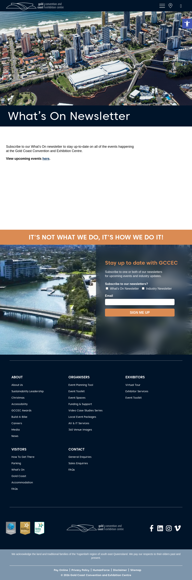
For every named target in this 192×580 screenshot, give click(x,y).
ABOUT (17, 377)
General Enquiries (80, 456)
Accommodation (22, 482)
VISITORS (18, 449)
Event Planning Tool (80, 384)
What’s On (17, 469)
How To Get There (22, 456)
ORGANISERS (79, 377)
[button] (187, 24)
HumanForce (101, 570)
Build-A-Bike (19, 416)
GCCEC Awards (21, 410)
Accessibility (19, 404)
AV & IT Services (78, 423)
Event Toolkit (76, 391)
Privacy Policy (80, 570)
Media (15, 429)
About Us (17, 384)
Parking (16, 463)
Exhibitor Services (136, 391)
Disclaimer (120, 570)
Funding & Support (80, 404)
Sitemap (135, 570)
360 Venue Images (80, 429)
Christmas (18, 397)
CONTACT (76, 449)
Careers (16, 423)
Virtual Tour (132, 384)
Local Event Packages (82, 416)
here (45, 159)
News (14, 436)
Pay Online (61, 570)
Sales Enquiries (78, 463)
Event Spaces (77, 397)
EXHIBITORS (135, 377)
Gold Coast (18, 476)
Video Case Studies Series (85, 410)
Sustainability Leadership (27, 391)
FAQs (14, 488)
